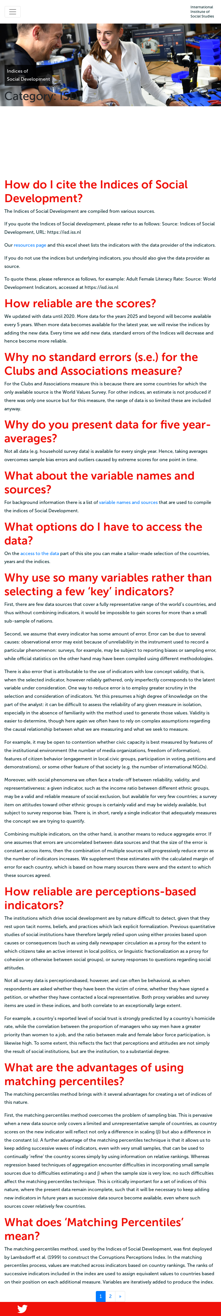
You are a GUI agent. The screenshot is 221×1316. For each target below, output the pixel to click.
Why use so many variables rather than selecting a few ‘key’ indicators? (108, 584)
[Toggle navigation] (13, 12)
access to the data (39, 553)
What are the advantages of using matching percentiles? (94, 1074)
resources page (30, 245)
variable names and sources (128, 502)
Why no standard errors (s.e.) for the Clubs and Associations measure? (101, 364)
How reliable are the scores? (80, 303)
